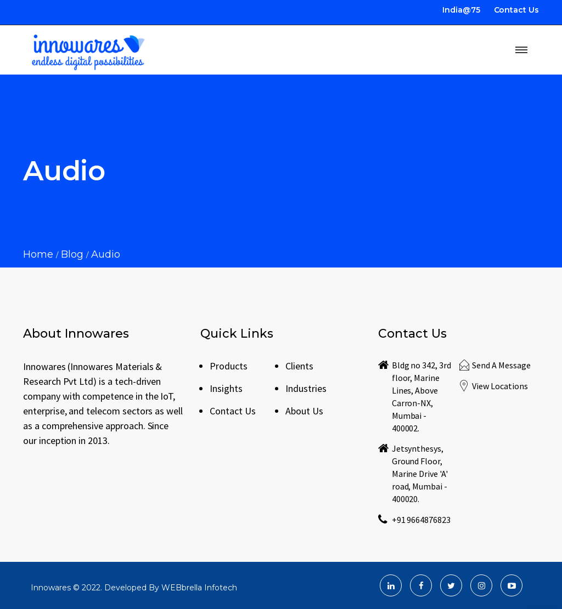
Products (229, 366)
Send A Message (501, 365)
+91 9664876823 (421, 519)
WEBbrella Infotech (199, 588)
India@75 (461, 10)
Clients (299, 366)
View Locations (499, 385)
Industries (306, 388)
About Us (304, 411)
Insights (226, 388)
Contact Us (516, 10)
